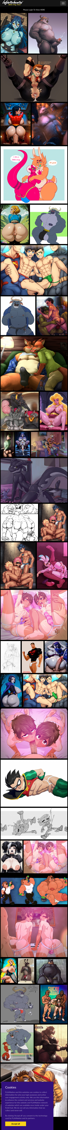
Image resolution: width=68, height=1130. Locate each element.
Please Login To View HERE (34, 10)
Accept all (15, 1124)
